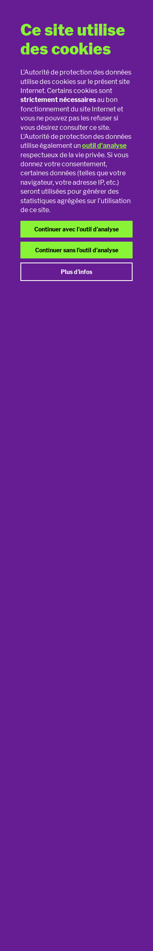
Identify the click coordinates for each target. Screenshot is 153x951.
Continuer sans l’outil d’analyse (76, 250)
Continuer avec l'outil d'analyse (76, 229)
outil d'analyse (104, 145)
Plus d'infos (76, 271)
